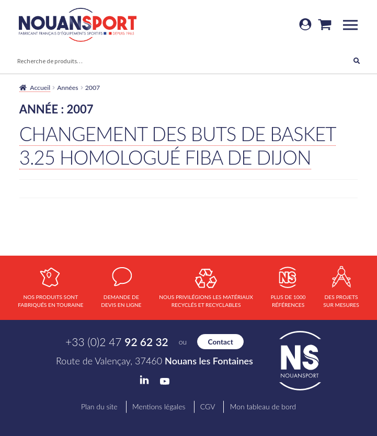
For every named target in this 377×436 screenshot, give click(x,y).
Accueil (40, 87)
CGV (207, 406)
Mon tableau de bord (263, 406)
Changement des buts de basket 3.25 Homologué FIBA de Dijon (177, 145)
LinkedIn (144, 380)
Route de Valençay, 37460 (154, 360)
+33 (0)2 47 (116, 341)
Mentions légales (158, 406)
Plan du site (99, 406)
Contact (220, 341)
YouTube (164, 381)
